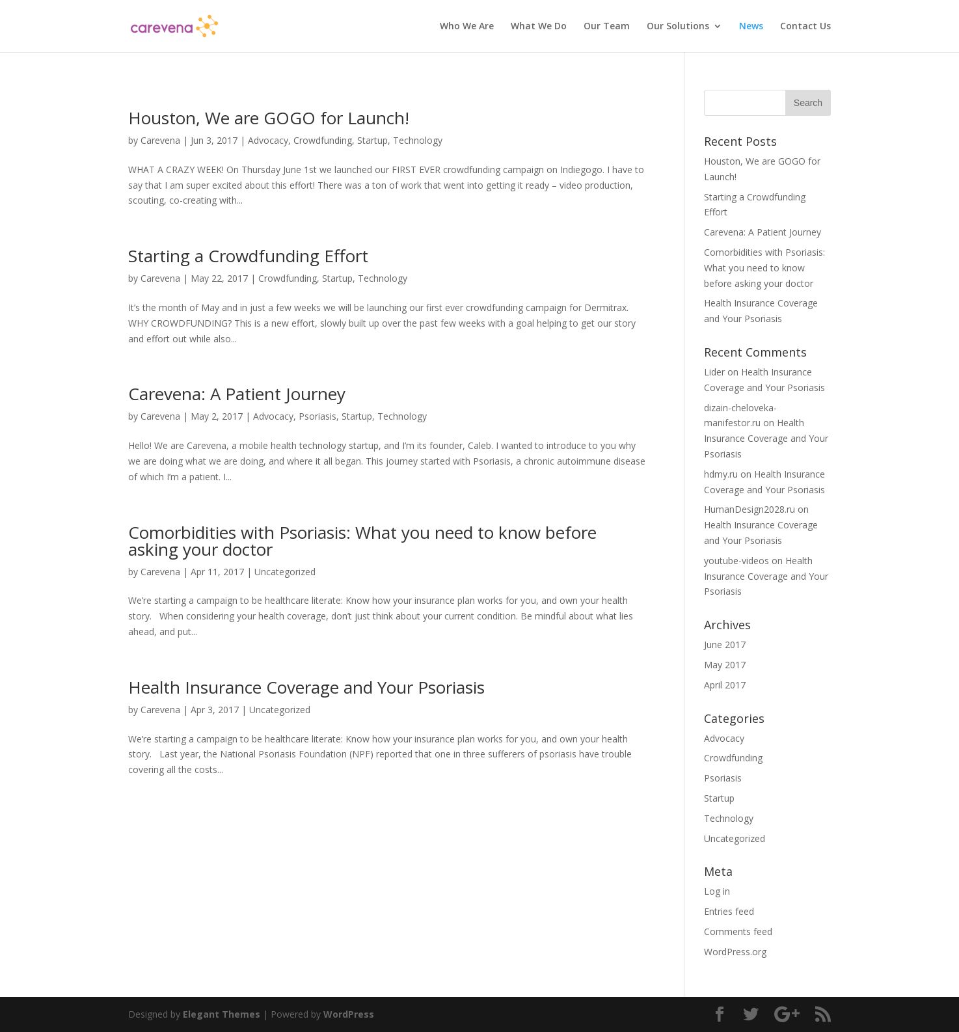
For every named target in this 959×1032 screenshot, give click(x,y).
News (751, 26)
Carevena (160, 140)
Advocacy (268, 140)
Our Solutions (678, 26)
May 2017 (725, 665)
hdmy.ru (721, 474)
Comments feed (738, 931)
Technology (417, 140)
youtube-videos (736, 560)
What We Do (539, 26)
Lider (714, 372)
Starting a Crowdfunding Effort (248, 255)
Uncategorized (285, 571)
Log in (717, 891)
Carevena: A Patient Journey (236, 393)
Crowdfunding (322, 140)
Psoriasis (317, 416)
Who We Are (467, 26)
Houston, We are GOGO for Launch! (268, 117)
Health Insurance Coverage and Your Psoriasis (306, 687)
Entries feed (729, 911)
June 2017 (725, 644)
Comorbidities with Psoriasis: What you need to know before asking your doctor (362, 541)
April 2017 (725, 685)
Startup (372, 140)
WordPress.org (735, 951)
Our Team (607, 26)
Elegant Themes (221, 1014)
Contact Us (805, 26)
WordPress (348, 1014)
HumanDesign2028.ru (749, 509)
